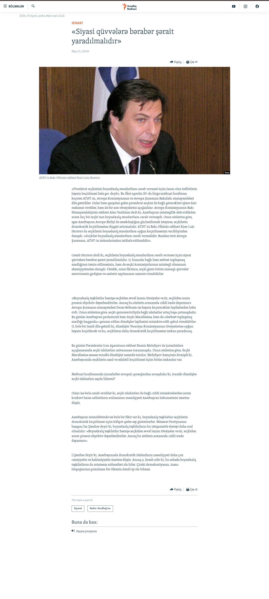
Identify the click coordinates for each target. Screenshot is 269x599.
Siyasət (77, 23)
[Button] (176, 62)
